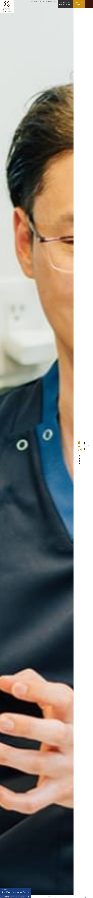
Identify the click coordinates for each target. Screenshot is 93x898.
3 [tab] (49, 896)
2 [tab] (48, 896)
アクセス (27, 892)
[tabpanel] (37, 447)
